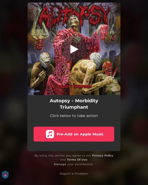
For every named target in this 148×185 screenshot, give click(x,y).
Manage (60, 164)
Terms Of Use (77, 159)
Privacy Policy (102, 155)
